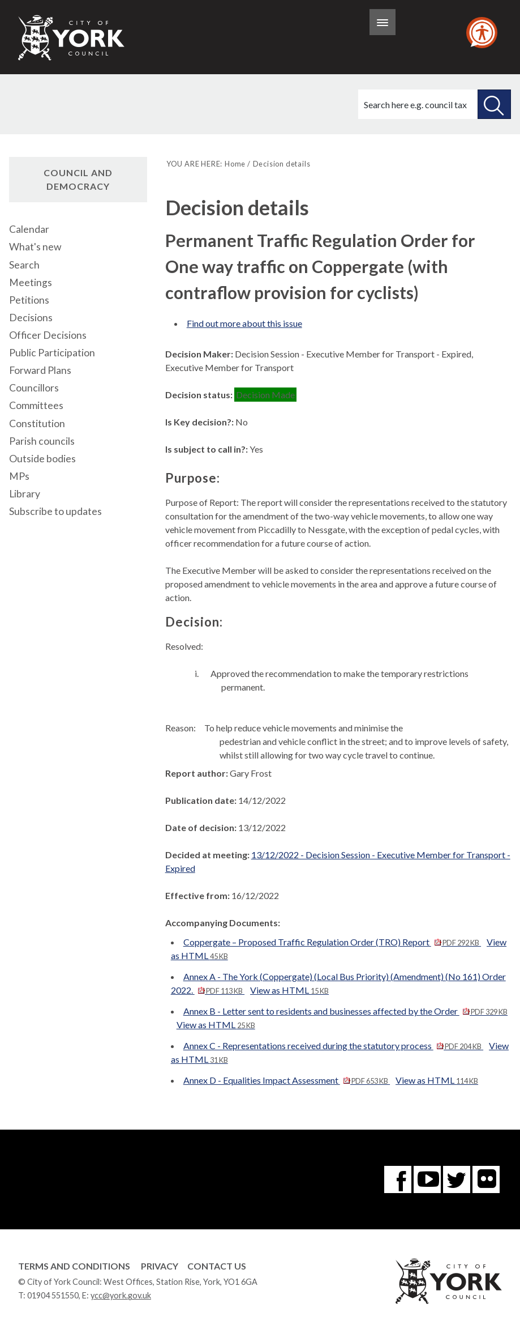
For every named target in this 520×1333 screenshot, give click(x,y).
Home (235, 163)
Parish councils (42, 441)
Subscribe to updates (55, 511)
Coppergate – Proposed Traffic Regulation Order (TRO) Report (332, 941)
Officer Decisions (48, 335)
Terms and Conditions (74, 1265)
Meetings (30, 282)
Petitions (29, 300)
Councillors (34, 388)
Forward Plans (40, 370)
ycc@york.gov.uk (121, 1295)
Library (24, 494)
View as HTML (289, 990)
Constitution (37, 423)
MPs (19, 476)
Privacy (159, 1265)
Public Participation (52, 353)
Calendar (29, 229)
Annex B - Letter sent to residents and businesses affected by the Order (345, 1011)
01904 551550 (53, 1295)
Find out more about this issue (244, 323)
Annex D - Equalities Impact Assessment (286, 1080)
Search (24, 265)
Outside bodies (42, 459)
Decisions (31, 317)
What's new (35, 247)
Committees (36, 405)
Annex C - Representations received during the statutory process (333, 1045)
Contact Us (216, 1265)
